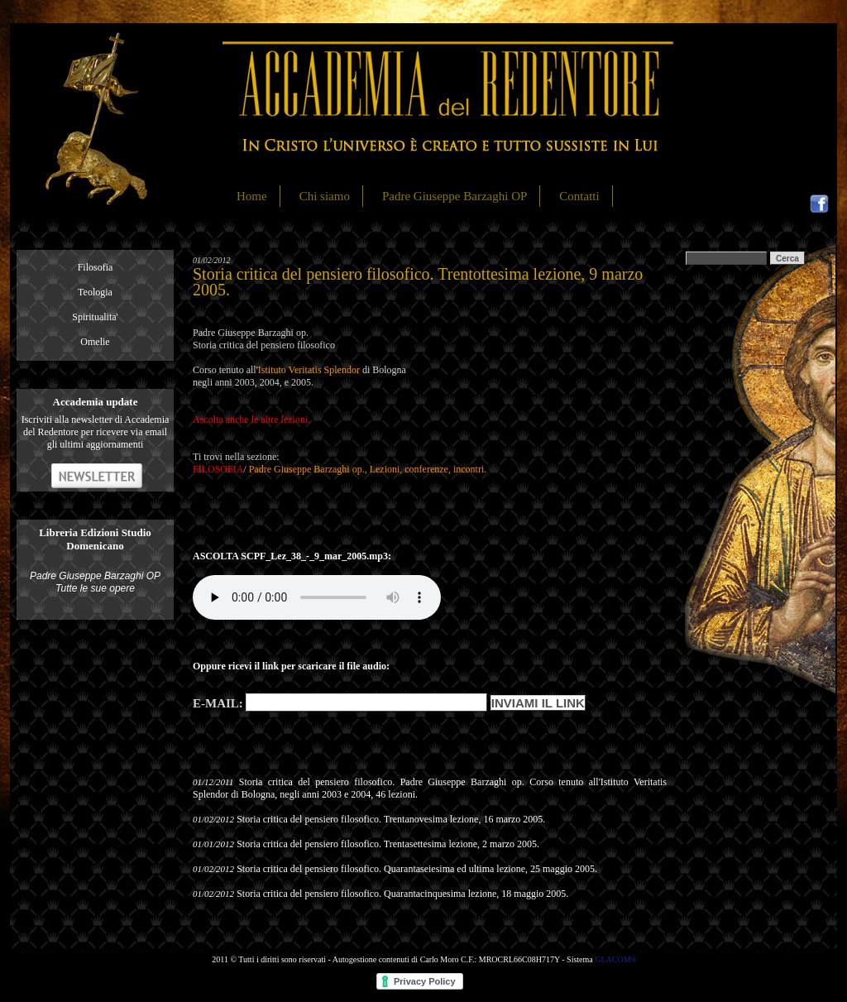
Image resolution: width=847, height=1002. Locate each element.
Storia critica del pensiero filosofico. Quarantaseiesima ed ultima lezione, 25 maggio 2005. (417, 869)
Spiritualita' (95, 317)
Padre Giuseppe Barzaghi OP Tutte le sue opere (95, 582)
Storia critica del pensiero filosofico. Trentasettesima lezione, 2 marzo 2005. (388, 844)
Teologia (95, 292)
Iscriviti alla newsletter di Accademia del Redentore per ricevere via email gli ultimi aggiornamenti (96, 432)
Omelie (94, 342)
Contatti (579, 196)
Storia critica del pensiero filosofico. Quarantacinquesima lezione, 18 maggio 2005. (402, 893)
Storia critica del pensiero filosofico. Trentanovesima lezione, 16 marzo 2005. (391, 819)
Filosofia (95, 267)
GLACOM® (616, 959)
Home (252, 196)
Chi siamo (324, 196)
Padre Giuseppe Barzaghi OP (454, 196)
